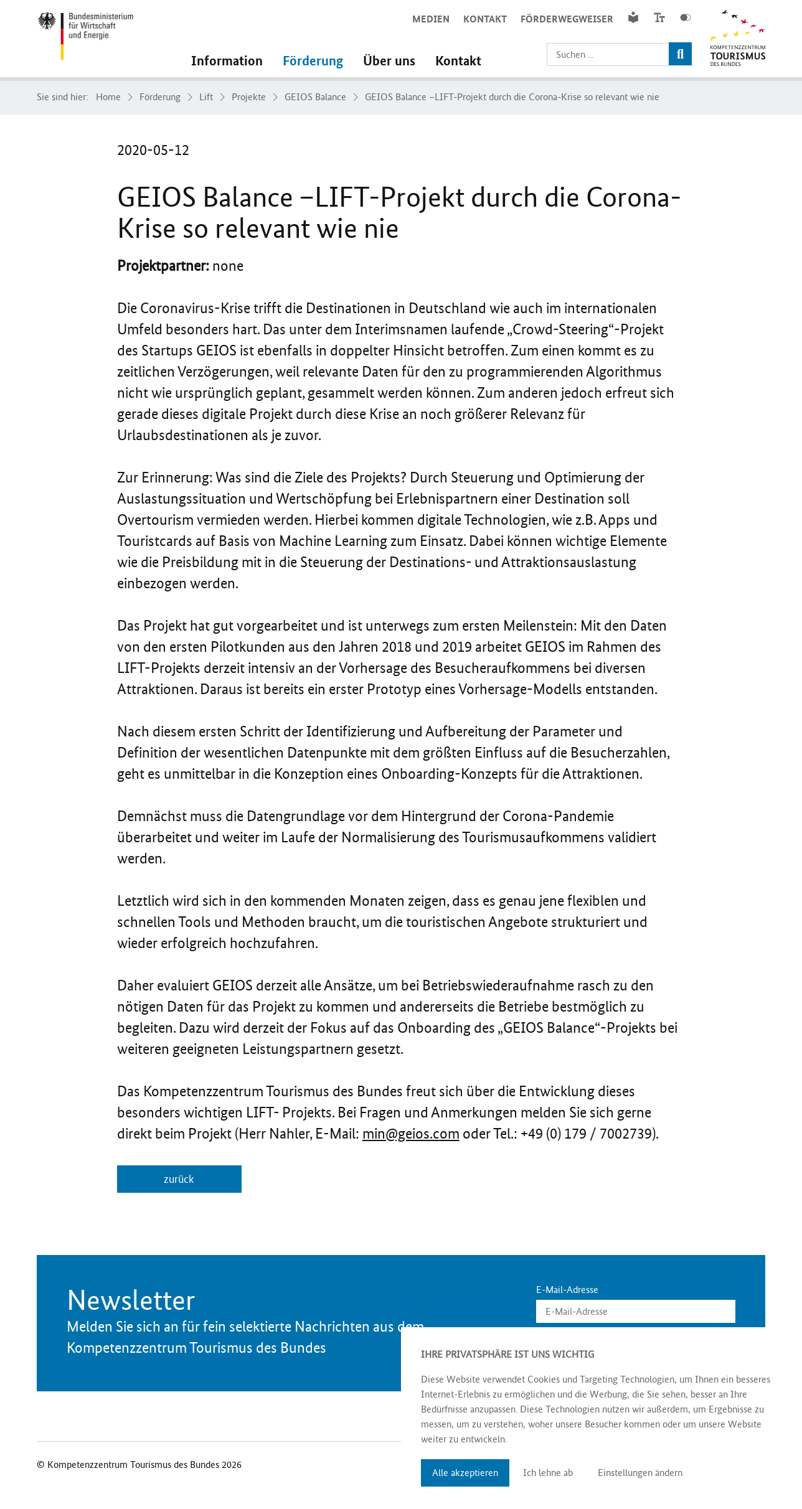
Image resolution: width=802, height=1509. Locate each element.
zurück (179, 1179)
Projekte (249, 97)
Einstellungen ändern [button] (640, 1472)
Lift (206, 97)
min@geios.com (411, 1133)
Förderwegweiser (567, 19)
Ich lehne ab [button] (548, 1472)
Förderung (313, 61)
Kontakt (485, 19)
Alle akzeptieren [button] (465, 1472)
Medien (431, 19)
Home (108, 97)
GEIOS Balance (315, 97)
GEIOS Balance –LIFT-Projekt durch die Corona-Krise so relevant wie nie (512, 97)
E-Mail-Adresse (567, 1290)
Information (227, 61)
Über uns (389, 61)
